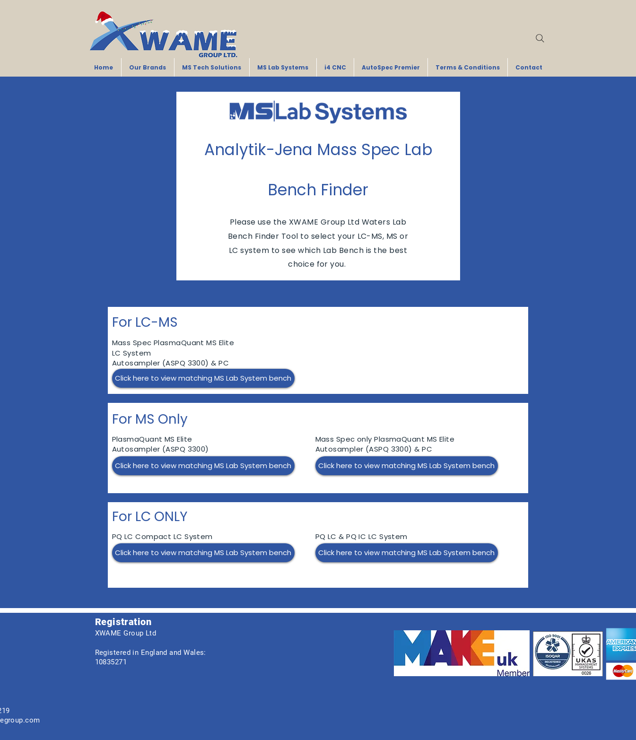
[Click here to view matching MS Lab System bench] (203, 378)
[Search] (540, 38)
